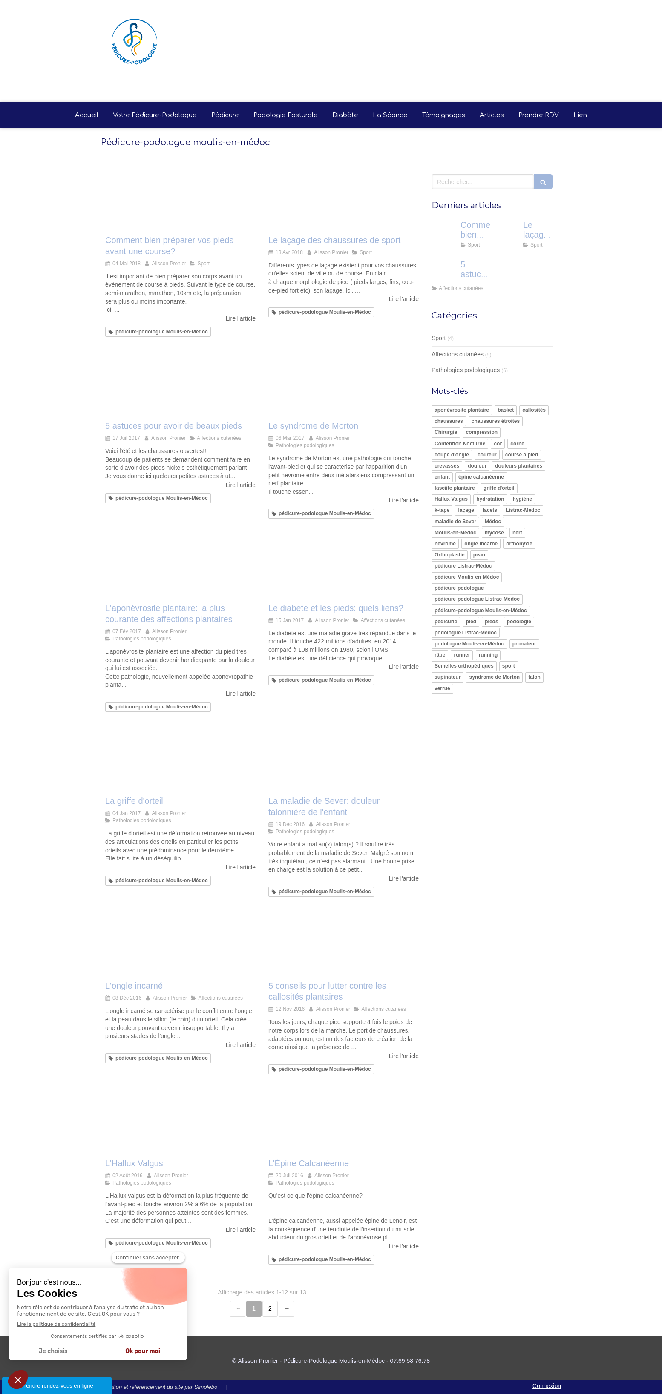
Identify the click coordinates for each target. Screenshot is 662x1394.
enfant (442, 477)
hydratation (490, 499)
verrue (442, 688)
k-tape (442, 510)
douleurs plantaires (518, 466)
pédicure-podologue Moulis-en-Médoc (481, 611)
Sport (439, 338)
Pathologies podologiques (466, 370)
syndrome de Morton (494, 677)
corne (517, 444)
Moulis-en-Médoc (455, 533)
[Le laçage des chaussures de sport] (343, 200)
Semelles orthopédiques (464, 666)
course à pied (521, 455)
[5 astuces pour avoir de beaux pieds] (180, 386)
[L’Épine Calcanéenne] (343, 1123)
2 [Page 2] (270, 1308)
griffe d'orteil (499, 488)
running (488, 655)
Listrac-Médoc (523, 510)
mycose (494, 533)
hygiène (522, 499)
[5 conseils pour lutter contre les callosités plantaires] (343, 946)
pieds (491, 622)
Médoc (493, 522)
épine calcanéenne (481, 477)
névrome (445, 544)
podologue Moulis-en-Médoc (469, 644)
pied (471, 622)
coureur (487, 455)
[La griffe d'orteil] (180, 761)
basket (506, 410)
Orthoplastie (450, 555)
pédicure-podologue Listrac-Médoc (477, 599)
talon (534, 677)
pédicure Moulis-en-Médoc (467, 577)
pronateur (524, 644)
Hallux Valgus (451, 499)
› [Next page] (286, 1309)
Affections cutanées (458, 354)
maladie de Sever (455, 522)
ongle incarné (481, 544)
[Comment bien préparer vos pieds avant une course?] (180, 200)
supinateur (448, 677)
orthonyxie (519, 544)
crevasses (447, 466)
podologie (519, 622)
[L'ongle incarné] (180, 946)
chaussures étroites (496, 421)
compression (482, 432)
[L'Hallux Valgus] (180, 1123)
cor (498, 444)
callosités (534, 410)
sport (508, 666)
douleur (477, 466)
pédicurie (446, 622)
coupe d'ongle (452, 455)
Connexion (546, 1386)
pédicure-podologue (459, 588)
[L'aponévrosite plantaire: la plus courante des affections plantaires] (180, 568)
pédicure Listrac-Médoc (463, 566)
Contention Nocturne (460, 444)
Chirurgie (446, 432)
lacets (490, 510)
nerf (517, 533)
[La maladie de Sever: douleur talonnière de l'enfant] (343, 761)
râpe (440, 655)
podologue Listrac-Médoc (466, 633)
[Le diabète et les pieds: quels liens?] (343, 568)
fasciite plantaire (455, 488)
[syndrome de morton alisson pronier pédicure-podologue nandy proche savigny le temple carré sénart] (343, 386)
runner (462, 655)
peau (479, 555)
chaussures (449, 421)
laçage (466, 510)
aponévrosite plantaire (462, 410)
